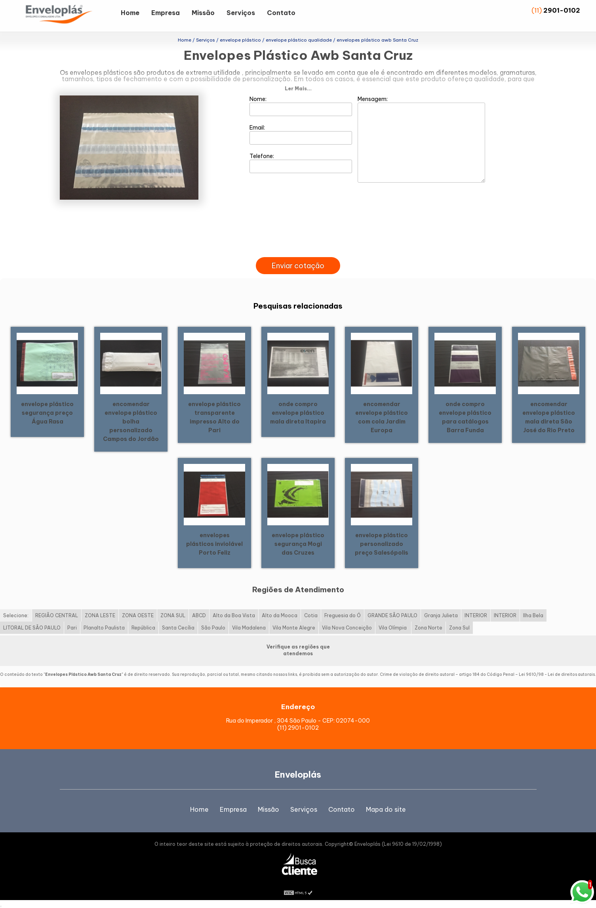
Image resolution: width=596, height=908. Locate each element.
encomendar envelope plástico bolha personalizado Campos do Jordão (131, 422)
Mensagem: (421, 139)
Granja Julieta (441, 615)
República (143, 628)
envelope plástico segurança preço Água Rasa (47, 413)
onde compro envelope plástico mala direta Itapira (298, 413)
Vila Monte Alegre (293, 628)
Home (130, 13)
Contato (281, 13)
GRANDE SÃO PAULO (392, 615)
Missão (203, 13)
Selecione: (16, 615)
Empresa (165, 13)
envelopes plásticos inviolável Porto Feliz (214, 544)
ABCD (199, 615)
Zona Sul (459, 628)
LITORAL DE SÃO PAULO (32, 628)
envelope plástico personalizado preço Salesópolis (381, 544)
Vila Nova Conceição (347, 628)
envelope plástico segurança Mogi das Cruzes (298, 544)
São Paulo (213, 628)
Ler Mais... (298, 89)
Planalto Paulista (104, 628)
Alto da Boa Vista (234, 615)
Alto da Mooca (279, 615)
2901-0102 (561, 10)
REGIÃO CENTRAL (56, 615)
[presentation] (298, 248)
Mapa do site (386, 809)
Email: (300, 134)
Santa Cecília (178, 628)
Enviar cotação (298, 265)
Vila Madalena (249, 628)
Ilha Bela (533, 615)
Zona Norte (428, 628)
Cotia (311, 615)
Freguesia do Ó (342, 615)
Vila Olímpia (393, 628)
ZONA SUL (172, 615)
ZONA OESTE (138, 615)
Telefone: (300, 163)
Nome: (300, 105)
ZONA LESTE (100, 615)
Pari (72, 628)
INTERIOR (476, 615)
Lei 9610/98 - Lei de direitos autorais (557, 674)
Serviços (241, 13)
